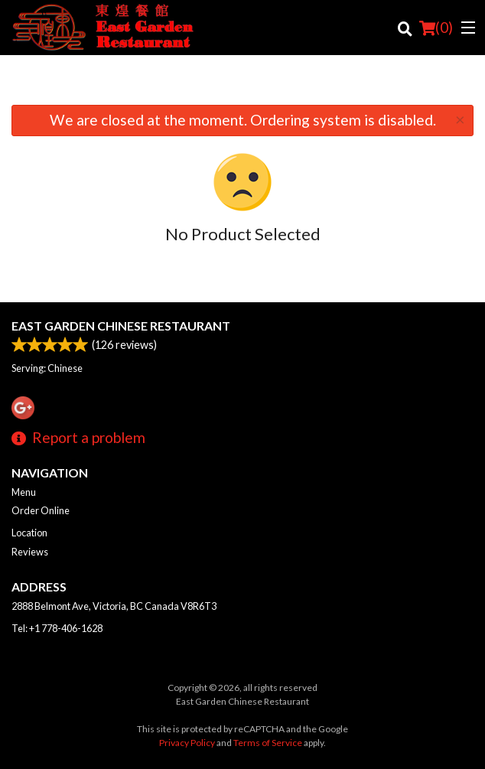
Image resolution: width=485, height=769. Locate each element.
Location (29, 532)
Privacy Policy (187, 742)
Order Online (40, 510)
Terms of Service (267, 742)
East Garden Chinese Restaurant (120, 325)
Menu (23, 492)
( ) (436, 27)
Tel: (57, 628)
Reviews (29, 552)
